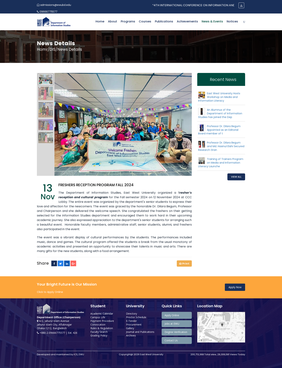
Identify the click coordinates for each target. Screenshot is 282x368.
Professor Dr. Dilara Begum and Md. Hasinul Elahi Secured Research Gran (221, 146)
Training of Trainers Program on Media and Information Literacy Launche (220, 162)
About (112, 21)
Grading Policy (98, 335)
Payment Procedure (102, 321)
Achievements (187, 21)
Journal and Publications (140, 332)
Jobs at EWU (172, 323)
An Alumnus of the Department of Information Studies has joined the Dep (220, 113)
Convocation (97, 324)
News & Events (212, 21)
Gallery (130, 328)
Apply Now (234, 287)
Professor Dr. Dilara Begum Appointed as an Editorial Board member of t (219, 129)
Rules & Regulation (101, 328)
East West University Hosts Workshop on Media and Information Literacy (219, 97)
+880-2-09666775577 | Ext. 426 (57, 332)
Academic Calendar (101, 313)
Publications (164, 21)
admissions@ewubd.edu (54, 5)
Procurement (134, 324)
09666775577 (47, 11)
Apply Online (172, 315)
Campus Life (97, 317)
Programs (128, 21)
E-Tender (131, 321)
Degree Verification (176, 332)
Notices (232, 21)
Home (100, 21)
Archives (131, 335)
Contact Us (171, 340)
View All (236, 177)
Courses (145, 21)
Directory (131, 313)
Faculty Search (99, 332)
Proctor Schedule (136, 317)
